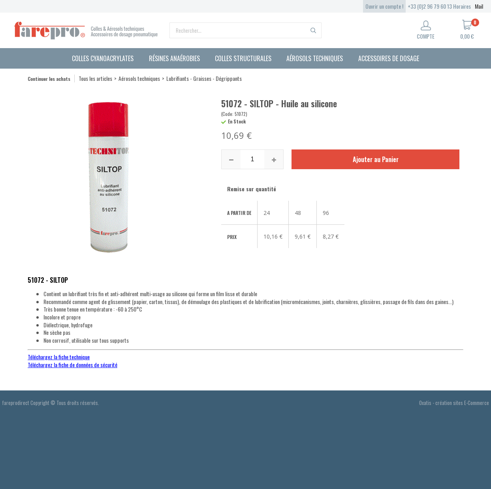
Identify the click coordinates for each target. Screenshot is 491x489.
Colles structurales (243, 58)
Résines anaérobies (174, 58)
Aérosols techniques (314, 58)
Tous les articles (95, 78)
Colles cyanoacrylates (103, 58)
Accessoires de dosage (388, 58)
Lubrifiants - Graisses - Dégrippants (204, 78)
